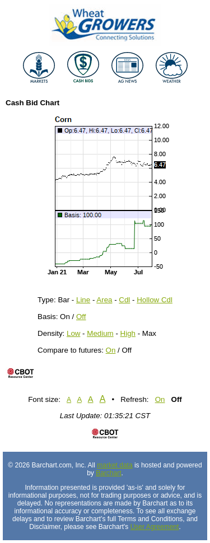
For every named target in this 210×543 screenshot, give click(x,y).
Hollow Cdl (154, 300)
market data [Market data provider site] (114, 465)
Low (73, 333)
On (111, 350)
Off (81, 316)
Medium (100, 333)
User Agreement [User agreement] (154, 527)
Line (83, 300)
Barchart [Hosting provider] (108, 473)
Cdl (124, 300)
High (128, 333)
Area (104, 300)
